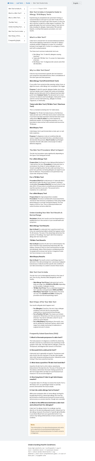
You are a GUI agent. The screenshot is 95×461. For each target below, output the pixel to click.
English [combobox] (75, 3)
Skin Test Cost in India (16, 31)
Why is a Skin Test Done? (14, 18)
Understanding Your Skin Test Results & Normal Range (15, 27)
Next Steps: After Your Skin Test (14, 36)
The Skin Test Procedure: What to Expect (15, 23)
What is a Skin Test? (15, 13)
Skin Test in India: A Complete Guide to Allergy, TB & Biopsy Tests (15, 9)
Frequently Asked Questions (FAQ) (14, 41)
